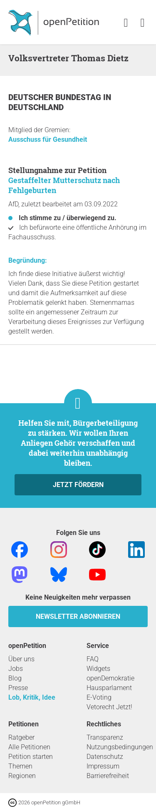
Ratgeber (21, 737)
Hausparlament (109, 688)
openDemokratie (110, 678)
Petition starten (30, 757)
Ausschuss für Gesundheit (47, 139)
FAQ (93, 659)
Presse (18, 688)
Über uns (21, 659)
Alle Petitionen (29, 747)
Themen (20, 766)
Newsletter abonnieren (78, 616)
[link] (142, 23)
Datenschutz (105, 757)
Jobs (15, 669)
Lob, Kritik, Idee (31, 697)
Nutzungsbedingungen (120, 747)
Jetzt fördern (78, 485)
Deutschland (36, 107)
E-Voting (99, 697)
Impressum (103, 766)
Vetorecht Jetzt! (109, 707)
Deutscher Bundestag (55, 97)
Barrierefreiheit (108, 776)
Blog (15, 678)
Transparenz (105, 737)
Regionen (22, 776)
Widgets (98, 669)
